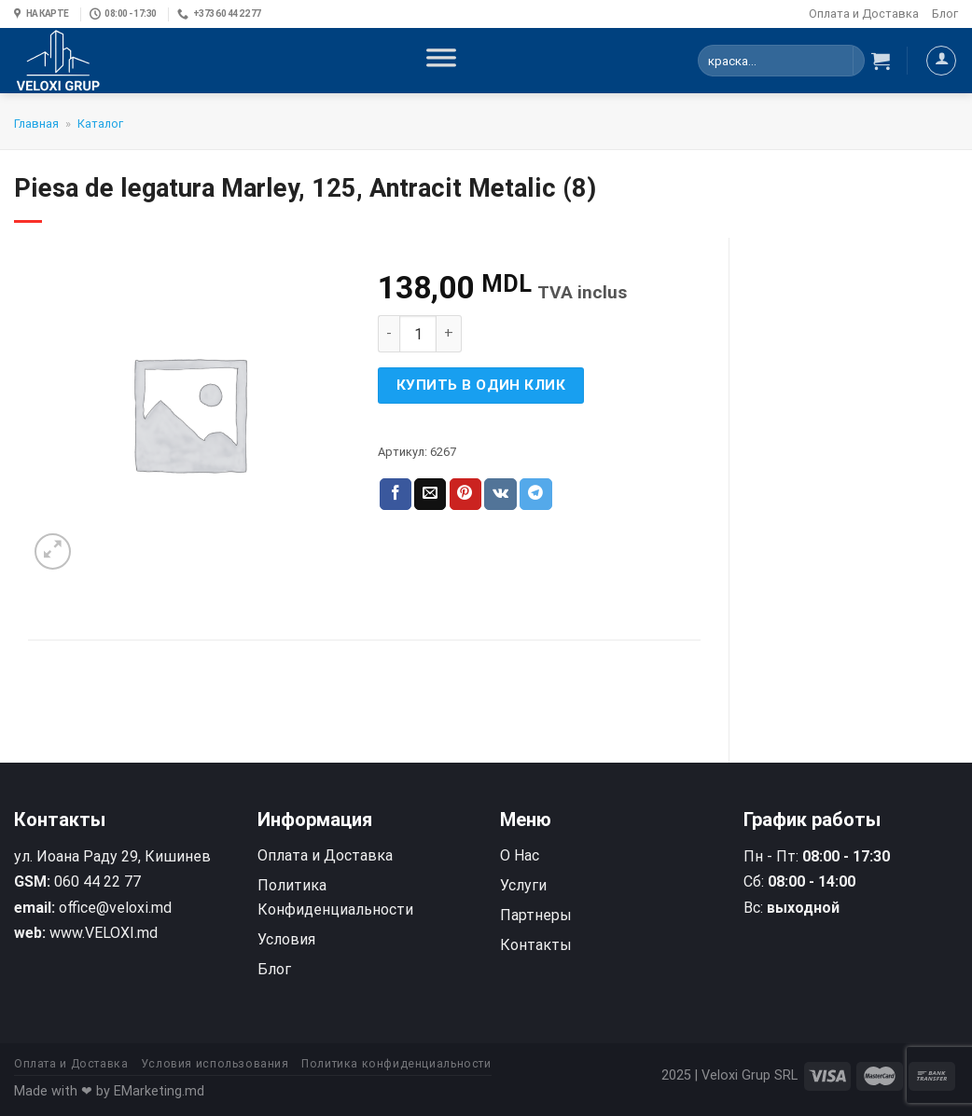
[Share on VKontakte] (500, 494)
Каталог (100, 124)
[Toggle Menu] (441, 60)
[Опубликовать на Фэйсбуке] (395, 494)
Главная (36, 124)
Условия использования (215, 1063)
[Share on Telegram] (535, 494)
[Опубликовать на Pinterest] (465, 494)
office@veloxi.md (115, 907)
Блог (945, 14)
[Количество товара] (418, 333)
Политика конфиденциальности (396, 1063)
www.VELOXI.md (103, 933)
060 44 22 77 (97, 881)
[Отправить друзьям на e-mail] (430, 494)
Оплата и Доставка (864, 14)
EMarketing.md (159, 1091)
